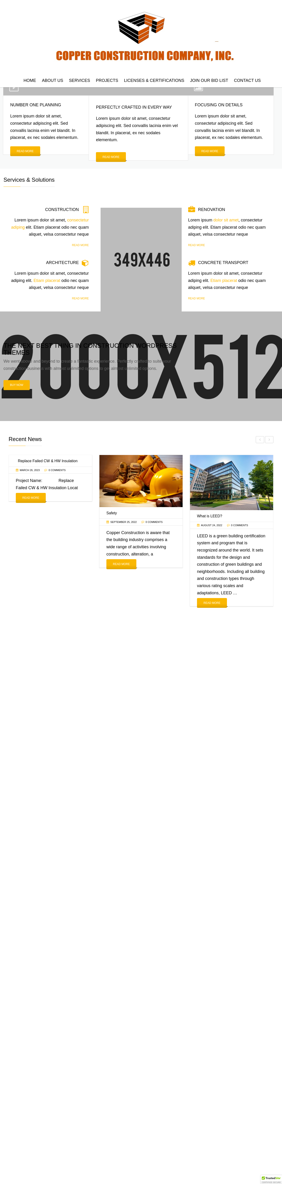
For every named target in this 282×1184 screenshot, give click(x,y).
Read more (25, 151)
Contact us (247, 80)
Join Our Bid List (209, 80)
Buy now (16, 385)
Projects (107, 80)
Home (29, 80)
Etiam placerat (46, 280)
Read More (30, 498)
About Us (52, 80)
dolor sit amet (226, 220)
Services (79, 80)
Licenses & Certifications (154, 80)
